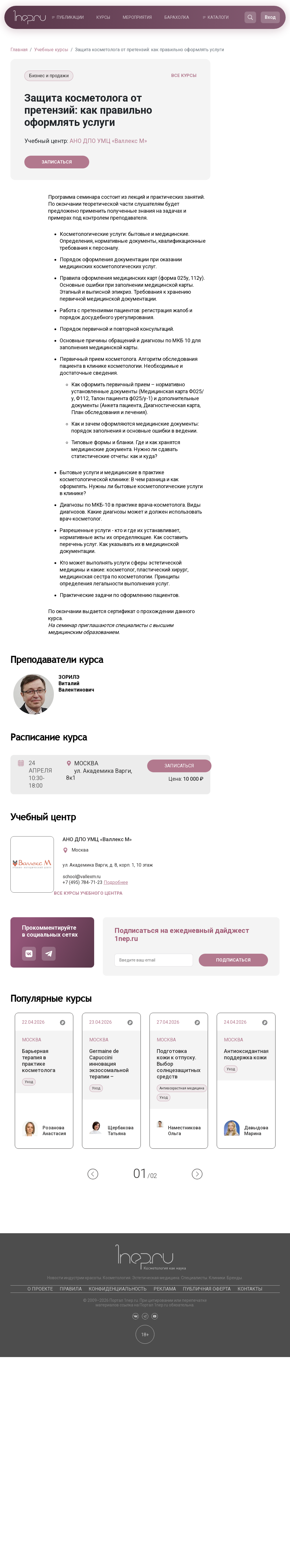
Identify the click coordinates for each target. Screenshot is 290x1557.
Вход (270, 17)
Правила (71, 1289)
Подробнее (116, 882)
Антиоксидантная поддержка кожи (246, 1054)
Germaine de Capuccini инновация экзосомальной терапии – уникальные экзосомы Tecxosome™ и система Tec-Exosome (109, 1064)
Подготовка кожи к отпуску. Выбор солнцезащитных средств (178, 1064)
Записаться (57, 162)
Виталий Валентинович (76, 683)
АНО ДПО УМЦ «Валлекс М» (108, 140)
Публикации (70, 17)
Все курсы (183, 75)
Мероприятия (137, 17)
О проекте (40, 1289)
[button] (92, 1174)
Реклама (165, 1289)
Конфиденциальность (118, 1289)
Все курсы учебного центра (88, 893)
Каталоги (218, 17)
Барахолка (177, 17)
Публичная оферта (207, 1289)
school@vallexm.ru (82, 876)
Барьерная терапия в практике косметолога (38, 1060)
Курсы (103, 17)
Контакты (250, 1289)
